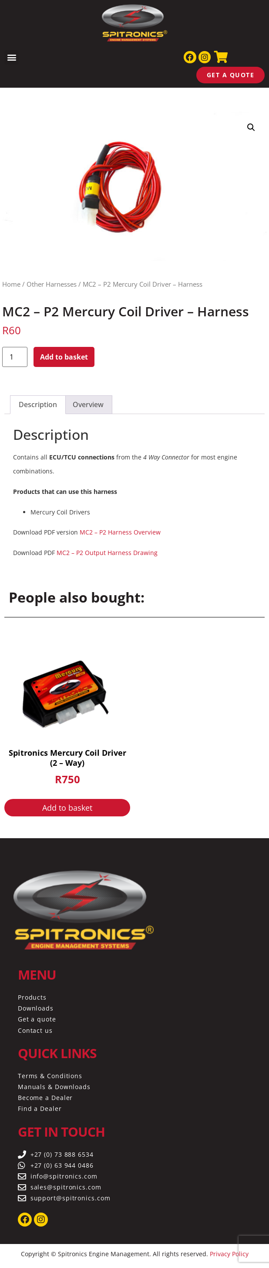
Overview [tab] (88, 404)
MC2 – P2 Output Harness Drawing (107, 552)
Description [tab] (38, 404)
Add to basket (64, 357)
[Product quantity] (14, 357)
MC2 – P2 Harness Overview (120, 532)
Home (11, 284)
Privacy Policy (229, 1254)
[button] (11, 57)
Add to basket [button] (67, 807)
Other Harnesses (52, 284)
